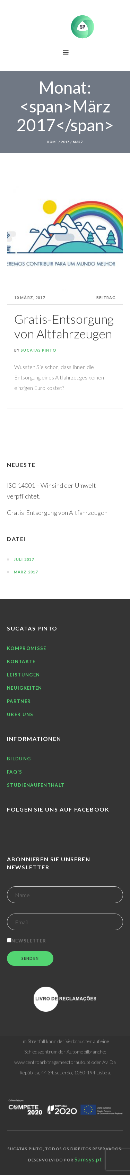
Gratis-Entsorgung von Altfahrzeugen (64, 326)
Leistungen (23, 674)
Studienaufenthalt (35, 785)
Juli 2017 (24, 559)
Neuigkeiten (24, 688)
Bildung (19, 758)
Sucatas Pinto (38, 350)
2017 (65, 142)
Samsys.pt (88, 1159)
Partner (19, 701)
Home (52, 142)
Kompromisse (26, 648)
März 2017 (26, 572)
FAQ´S (15, 772)
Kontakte (21, 661)
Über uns (20, 714)
